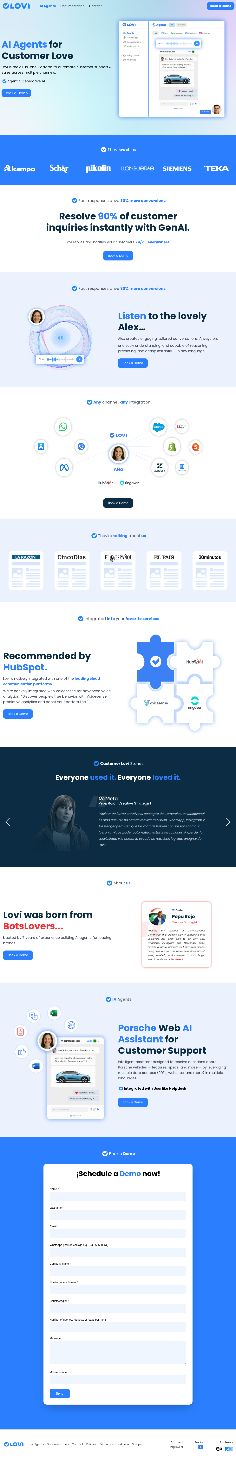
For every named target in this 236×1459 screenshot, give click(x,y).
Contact (95, 6)
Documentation (72, 6)
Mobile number (59, 1372)
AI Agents (48, 6)
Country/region (59, 1301)
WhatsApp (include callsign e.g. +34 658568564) (79, 1245)
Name (54, 1189)
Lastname (56, 1207)
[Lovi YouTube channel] (200, 1447)
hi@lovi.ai (176, 1447)
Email (54, 1226)
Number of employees (64, 1282)
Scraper (137, 1444)
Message (55, 1338)
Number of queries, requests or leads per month (78, 1319)
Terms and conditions (114, 1444)
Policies (91, 1444)
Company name (60, 1263)
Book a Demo (220, 6)
